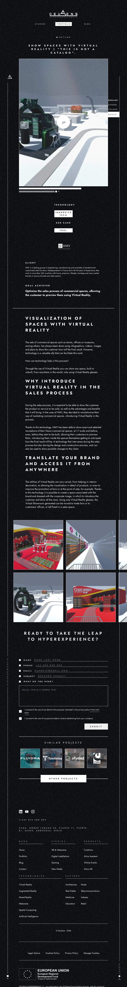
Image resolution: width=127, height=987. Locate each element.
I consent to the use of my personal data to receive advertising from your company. (59, 718)
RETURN (63, 37)
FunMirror (88, 850)
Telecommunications (90, 891)
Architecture (71, 884)
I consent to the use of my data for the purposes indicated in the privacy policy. (62, 711)
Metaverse (23, 903)
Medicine (70, 897)
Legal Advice (34, 953)
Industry (84, 897)
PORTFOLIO (64, 24)
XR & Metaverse (59, 850)
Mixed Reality (25, 897)
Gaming (55, 862)
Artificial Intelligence (28, 916)
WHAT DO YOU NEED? (39, 681)
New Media (57, 869)
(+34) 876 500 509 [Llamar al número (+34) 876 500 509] (32, 820)
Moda (83, 884)
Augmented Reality (27, 891)
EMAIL (28, 671)
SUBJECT (29, 676)
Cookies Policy (52, 953)
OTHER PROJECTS (63, 778)
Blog (21, 862)
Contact (22, 869)
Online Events (90, 862)
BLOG (87, 24)
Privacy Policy (71, 953)
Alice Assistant (90, 856)
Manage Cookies (91, 953)
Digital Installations (60, 856)
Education (70, 903)
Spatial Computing (27, 910)
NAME (27, 660)
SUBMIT (96, 726)
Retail (83, 903)
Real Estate (71, 891)
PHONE (28, 665)
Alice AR (88, 869)
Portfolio (23, 856)
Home (22, 850)
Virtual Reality (25, 884)
